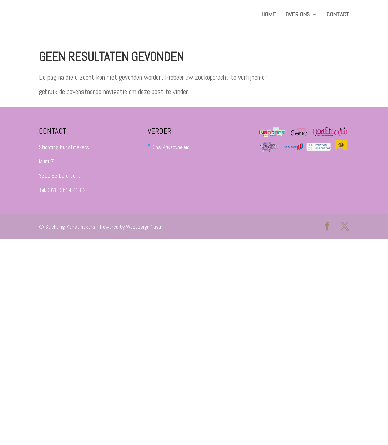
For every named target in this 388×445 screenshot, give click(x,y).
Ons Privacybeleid (171, 147)
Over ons (298, 15)
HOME (268, 15)
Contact (338, 15)
